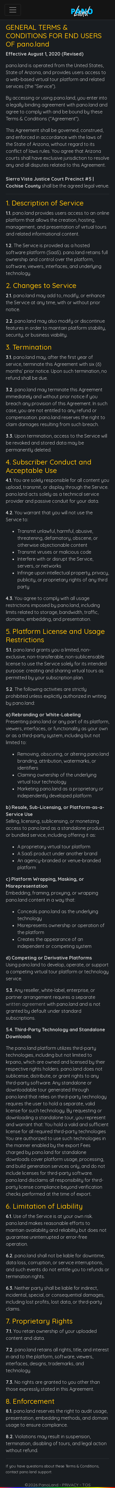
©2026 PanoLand (41, 1484)
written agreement (26, 1004)
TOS (86, 1484)
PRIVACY (70, 1484)
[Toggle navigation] (13, 10)
